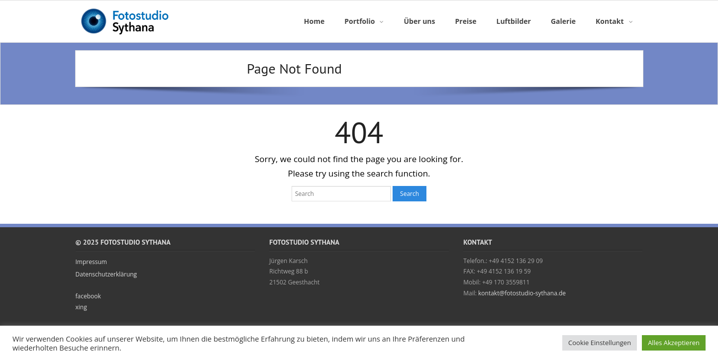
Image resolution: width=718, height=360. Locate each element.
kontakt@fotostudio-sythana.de (522, 293)
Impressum (91, 262)
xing (81, 307)
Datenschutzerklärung (106, 274)
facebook (88, 296)
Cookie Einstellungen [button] (599, 342)
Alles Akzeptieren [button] (674, 342)
